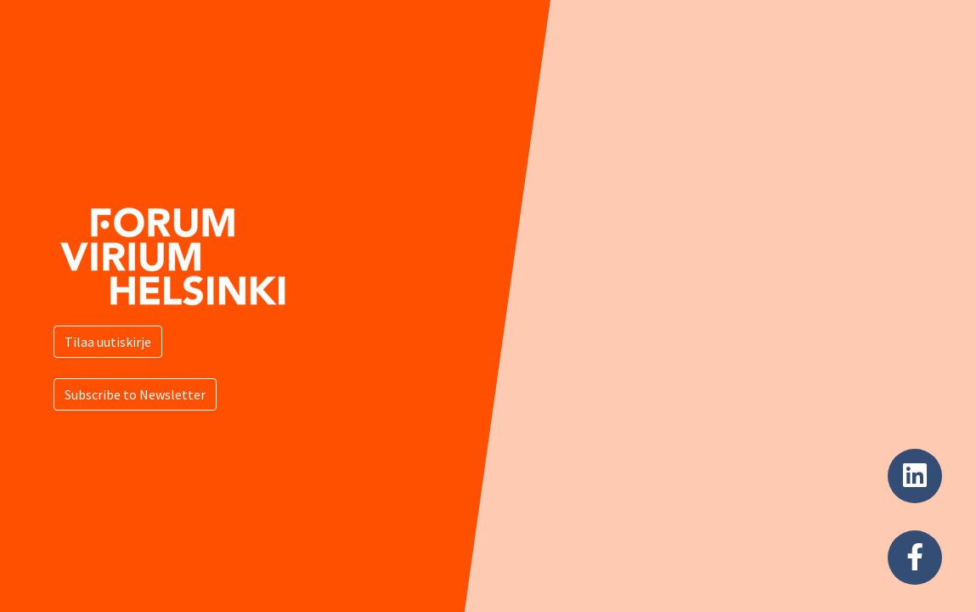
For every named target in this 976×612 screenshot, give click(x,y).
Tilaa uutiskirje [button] (108, 341)
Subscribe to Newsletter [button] (135, 394)
